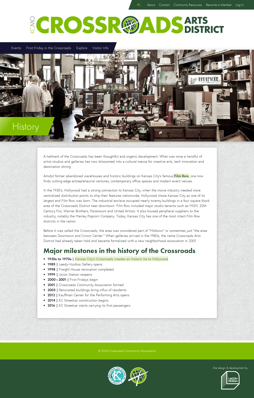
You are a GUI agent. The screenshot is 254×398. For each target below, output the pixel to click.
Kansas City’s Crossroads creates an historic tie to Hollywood (121, 258)
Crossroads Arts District (127, 25)
